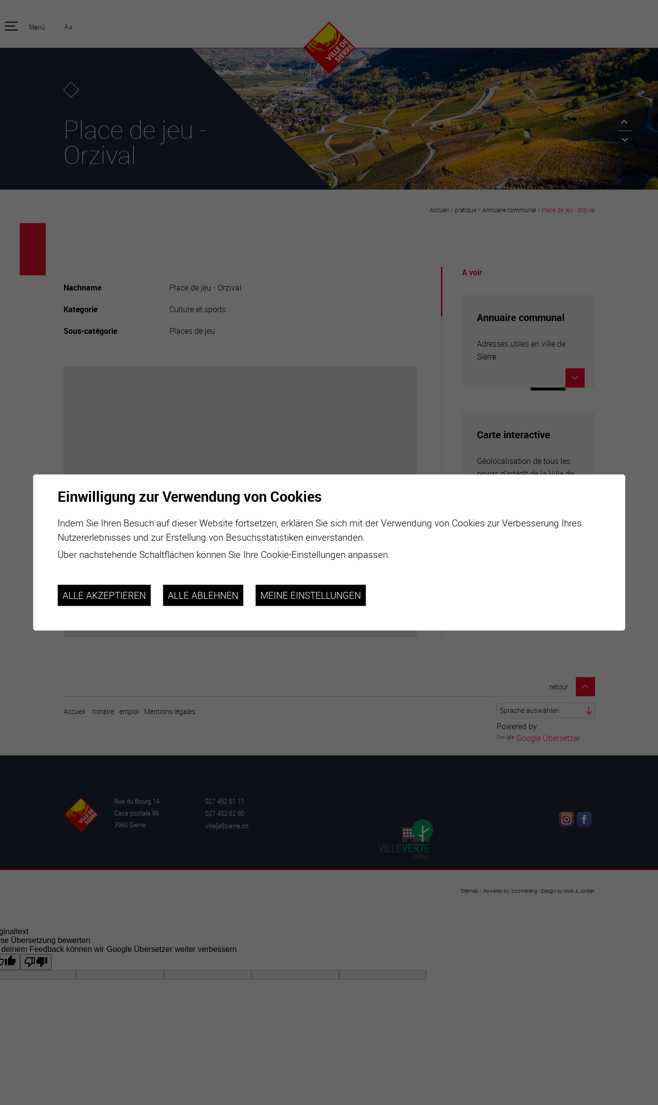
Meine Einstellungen (310, 595)
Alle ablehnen (203, 595)
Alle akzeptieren (104, 595)
